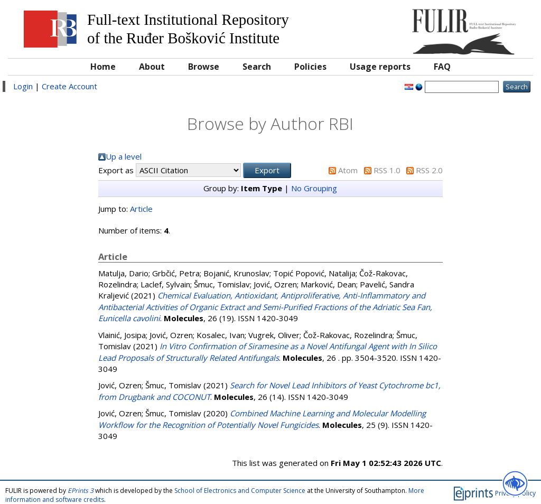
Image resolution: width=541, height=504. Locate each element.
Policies (310, 66)
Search (256, 66)
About (152, 66)
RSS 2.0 (429, 170)
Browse (203, 66)
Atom (348, 170)
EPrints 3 (81, 490)
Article (141, 208)
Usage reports (380, 66)
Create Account (69, 86)
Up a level (124, 156)
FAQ (442, 66)
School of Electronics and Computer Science (239, 490)
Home (103, 66)
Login (23, 86)
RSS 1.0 (387, 170)
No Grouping (314, 188)
